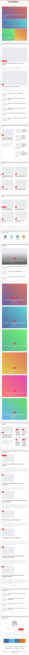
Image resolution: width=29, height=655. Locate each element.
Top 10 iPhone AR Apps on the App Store (11, 86)
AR (2, 84)
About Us (10, 646)
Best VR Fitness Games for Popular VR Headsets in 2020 (21, 153)
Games (17, 429)
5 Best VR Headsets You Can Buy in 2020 (15, 603)
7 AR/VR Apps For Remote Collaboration (15, 93)
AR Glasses (4, 7)
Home (5, 646)
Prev (3, 121)
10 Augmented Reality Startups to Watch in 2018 (17, 276)
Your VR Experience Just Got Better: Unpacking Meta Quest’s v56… (8, 38)
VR (14, 343)
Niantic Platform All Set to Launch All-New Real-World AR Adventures (7, 436)
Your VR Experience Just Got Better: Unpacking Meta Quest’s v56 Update (7, 138)
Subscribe (21, 629)
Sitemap (22, 648)
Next (6, 121)
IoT (14, 412)
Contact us (15, 646)
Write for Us (22, 646)
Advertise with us (8, 648)
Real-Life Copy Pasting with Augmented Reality (16, 113)
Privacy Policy (16, 648)
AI (14, 320)
